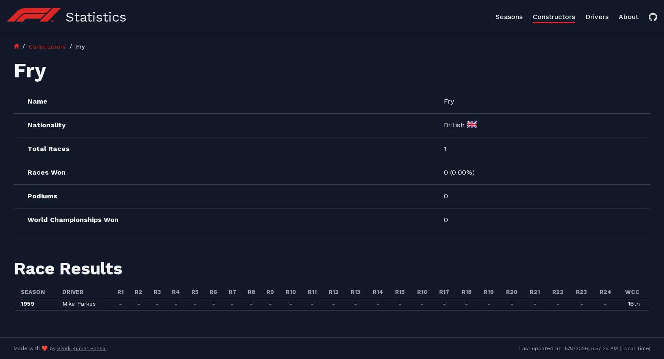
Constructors (554, 17)
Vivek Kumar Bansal (82, 348)
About (629, 17)
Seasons (509, 17)
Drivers (597, 17)
